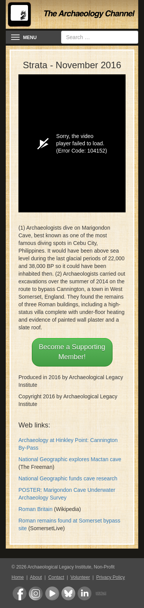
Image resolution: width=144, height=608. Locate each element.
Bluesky (68, 593)
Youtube (52, 593)
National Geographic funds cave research (68, 478)
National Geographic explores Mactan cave (69, 459)
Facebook (19, 593)
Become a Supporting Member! (72, 352)
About (36, 577)
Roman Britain (35, 509)
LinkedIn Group (84, 593)
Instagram (36, 593)
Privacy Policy (110, 577)
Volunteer (80, 577)
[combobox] (99, 37)
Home (18, 577)
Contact (56, 577)
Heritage (101, 593)
